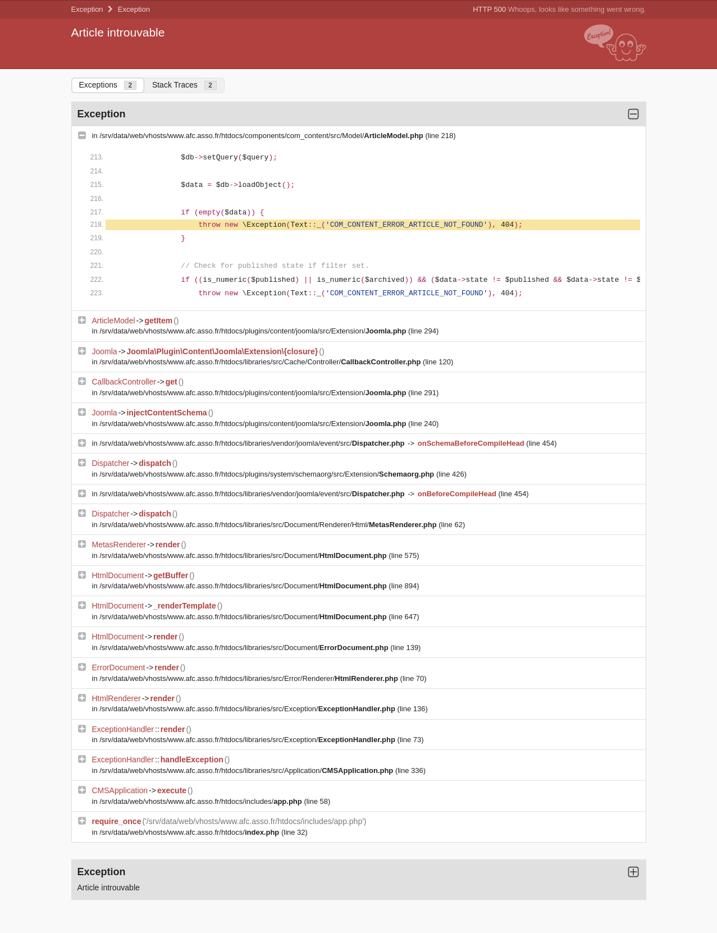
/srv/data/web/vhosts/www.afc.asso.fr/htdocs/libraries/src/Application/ (247, 770)
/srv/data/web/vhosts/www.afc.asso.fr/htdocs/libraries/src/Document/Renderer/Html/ (269, 524)
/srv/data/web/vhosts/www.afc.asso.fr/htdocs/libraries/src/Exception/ (248, 709)
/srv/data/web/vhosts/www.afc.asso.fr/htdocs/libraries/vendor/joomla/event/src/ (253, 443)
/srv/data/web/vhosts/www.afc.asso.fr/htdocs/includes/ (201, 801)
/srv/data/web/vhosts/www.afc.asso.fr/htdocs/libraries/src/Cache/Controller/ (261, 362)
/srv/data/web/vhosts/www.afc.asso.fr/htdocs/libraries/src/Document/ (244, 555)
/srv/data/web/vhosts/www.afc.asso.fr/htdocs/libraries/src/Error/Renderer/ (249, 678)
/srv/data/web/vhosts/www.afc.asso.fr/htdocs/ (190, 832)
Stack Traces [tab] (184, 85)
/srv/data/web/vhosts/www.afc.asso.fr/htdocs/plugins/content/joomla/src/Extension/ (253, 331)
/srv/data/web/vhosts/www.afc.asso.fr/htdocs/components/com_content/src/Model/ (262, 135)
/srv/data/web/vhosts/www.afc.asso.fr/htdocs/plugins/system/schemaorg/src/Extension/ (267, 474)
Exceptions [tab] (107, 85)
